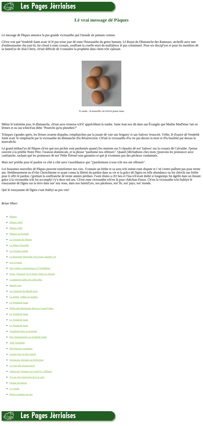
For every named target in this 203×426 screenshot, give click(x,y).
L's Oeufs (14, 388)
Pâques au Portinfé (19, 233)
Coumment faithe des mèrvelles (26, 279)
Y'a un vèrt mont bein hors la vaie (27, 377)
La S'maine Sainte (19, 250)
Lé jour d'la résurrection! (22, 365)
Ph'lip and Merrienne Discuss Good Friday (32, 308)
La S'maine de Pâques (21, 239)
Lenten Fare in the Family (23, 354)
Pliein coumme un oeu (21, 394)
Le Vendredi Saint (19, 319)
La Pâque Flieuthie (19, 245)
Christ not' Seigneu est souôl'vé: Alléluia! (31, 371)
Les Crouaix (16, 262)
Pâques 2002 (16, 228)
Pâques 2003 (16, 222)
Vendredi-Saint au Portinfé (23, 331)
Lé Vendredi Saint (19, 302)
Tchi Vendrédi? (17, 342)
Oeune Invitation (18, 382)
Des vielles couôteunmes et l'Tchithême (30, 268)
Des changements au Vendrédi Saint (28, 336)
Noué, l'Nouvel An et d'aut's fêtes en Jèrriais (32, 273)
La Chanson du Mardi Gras (24, 291)
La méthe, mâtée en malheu (24, 296)
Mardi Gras (15, 285)
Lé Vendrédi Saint (19, 314)
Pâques (13, 216)
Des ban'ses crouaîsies (21, 348)
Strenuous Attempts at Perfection (27, 359)
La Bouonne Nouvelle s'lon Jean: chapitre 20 (33, 256)
